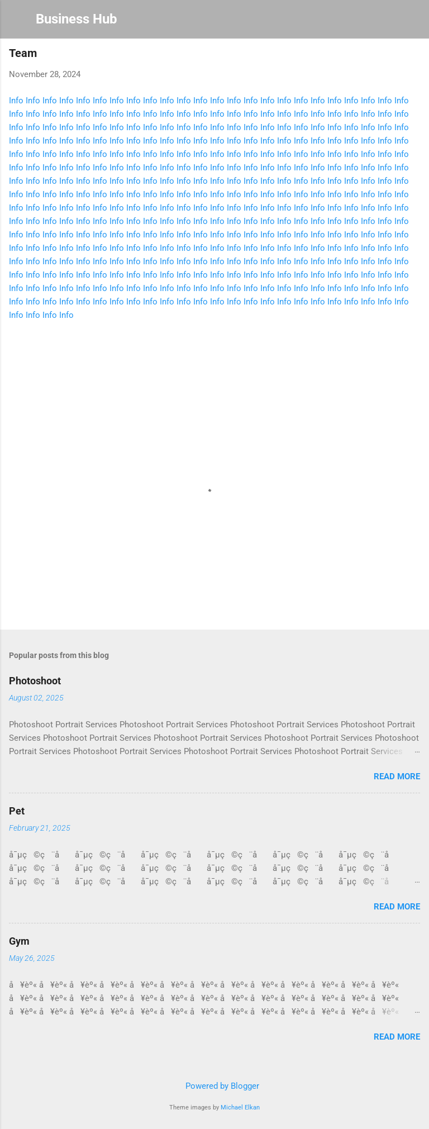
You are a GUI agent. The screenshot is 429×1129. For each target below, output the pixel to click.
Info (16, 101)
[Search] (413, 23)
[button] (413, 56)
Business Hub (76, 19)
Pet (17, 811)
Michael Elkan (240, 1107)
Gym (19, 941)
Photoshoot (35, 681)
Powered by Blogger (214, 1086)
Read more (397, 776)
